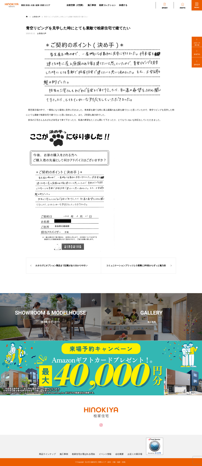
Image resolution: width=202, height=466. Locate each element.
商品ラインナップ (47, 454)
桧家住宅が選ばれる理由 (83, 454)
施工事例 (92, 5)
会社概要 (119, 454)
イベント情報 (105, 454)
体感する (123, 5)
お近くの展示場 (135, 454)
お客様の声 (41, 33)
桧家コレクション (107, 5)
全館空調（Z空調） (75, 5)
